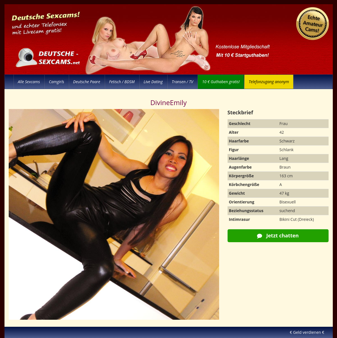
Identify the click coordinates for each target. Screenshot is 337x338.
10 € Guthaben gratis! (221, 81)
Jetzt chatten (278, 235)
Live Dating (153, 81)
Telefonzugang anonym (269, 81)
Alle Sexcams (29, 81)
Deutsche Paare (86, 81)
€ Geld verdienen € (307, 332)
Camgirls (56, 81)
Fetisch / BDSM (122, 81)
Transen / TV (182, 81)
